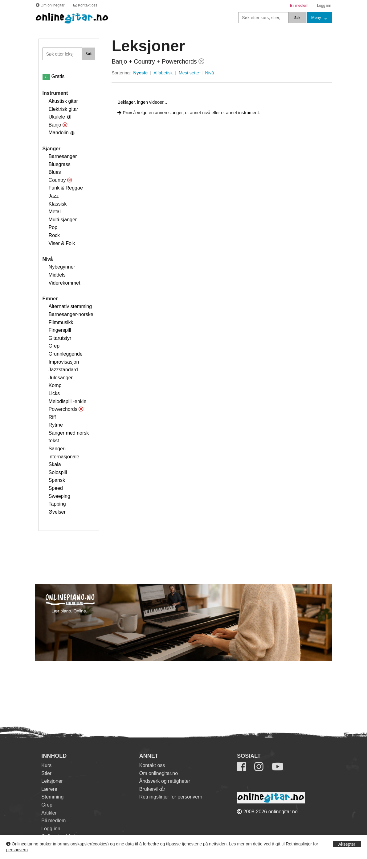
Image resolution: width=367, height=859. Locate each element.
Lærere (49, 789)
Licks (54, 393)
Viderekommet (64, 283)
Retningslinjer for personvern (170, 796)
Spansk (57, 480)
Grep (54, 345)
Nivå (209, 72)
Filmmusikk (61, 322)
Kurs (46, 765)
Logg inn (50, 828)
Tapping (57, 504)
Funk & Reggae (66, 187)
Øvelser (57, 512)
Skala (55, 464)
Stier (46, 773)
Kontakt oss (152, 765)
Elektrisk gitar (63, 109)
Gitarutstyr (60, 338)
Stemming (52, 796)
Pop (53, 227)
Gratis (54, 76)
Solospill (58, 472)
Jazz (54, 195)
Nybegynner (62, 266)
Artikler (49, 812)
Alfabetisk (163, 72)
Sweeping (59, 496)
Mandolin (59, 132)
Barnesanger (63, 156)
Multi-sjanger (63, 219)
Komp (55, 385)
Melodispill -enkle (68, 401)
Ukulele (57, 116)
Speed (56, 488)
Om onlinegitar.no (158, 773)
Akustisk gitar (63, 101)
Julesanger (61, 377)
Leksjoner (52, 781)
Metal (55, 211)
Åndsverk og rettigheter (164, 781)
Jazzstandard (63, 369)
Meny (316, 17)
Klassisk (58, 203)
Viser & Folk (62, 243)
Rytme (56, 424)
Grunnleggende (66, 354)
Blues (55, 172)
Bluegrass (60, 164)
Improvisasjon (64, 362)
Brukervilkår (152, 789)
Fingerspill (60, 330)
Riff (52, 417)
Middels (57, 274)
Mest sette (189, 72)
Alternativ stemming (70, 306)
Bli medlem (53, 820)
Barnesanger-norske (71, 314)
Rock (54, 235)
